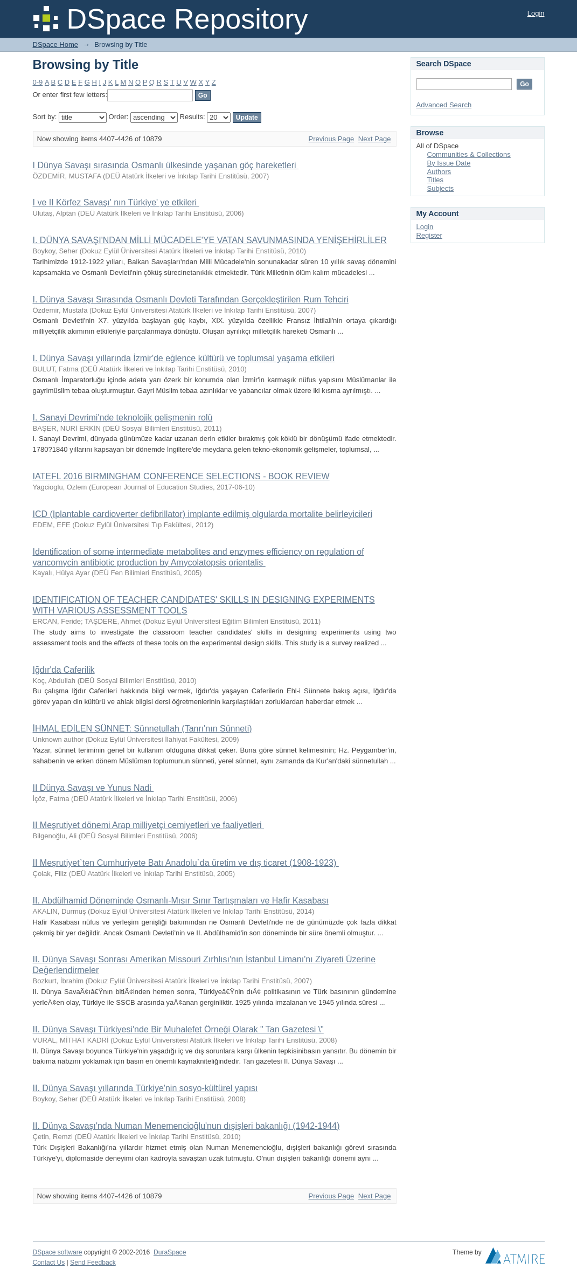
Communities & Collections (469, 154)
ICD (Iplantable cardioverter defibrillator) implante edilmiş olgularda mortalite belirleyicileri (202, 514)
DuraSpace (170, 1252)
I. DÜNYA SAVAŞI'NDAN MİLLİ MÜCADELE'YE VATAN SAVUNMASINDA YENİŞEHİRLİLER (210, 240)
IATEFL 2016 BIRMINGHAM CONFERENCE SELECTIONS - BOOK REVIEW (181, 476)
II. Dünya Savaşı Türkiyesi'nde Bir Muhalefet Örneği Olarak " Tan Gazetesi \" (178, 1029)
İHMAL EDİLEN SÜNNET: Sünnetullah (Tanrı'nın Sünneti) (142, 728)
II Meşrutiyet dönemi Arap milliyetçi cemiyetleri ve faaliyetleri (148, 825)
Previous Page (331, 139)
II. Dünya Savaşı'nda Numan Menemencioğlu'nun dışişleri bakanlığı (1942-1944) (186, 1125)
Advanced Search (444, 105)
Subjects (440, 188)
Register (429, 235)
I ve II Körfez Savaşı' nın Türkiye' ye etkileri (116, 202)
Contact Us (49, 1262)
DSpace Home (56, 44)
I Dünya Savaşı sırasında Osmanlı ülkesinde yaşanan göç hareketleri (166, 165)
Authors (439, 172)
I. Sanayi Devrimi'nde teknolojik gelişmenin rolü (123, 417)
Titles (435, 180)
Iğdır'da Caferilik (64, 669)
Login (536, 13)
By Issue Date (449, 163)
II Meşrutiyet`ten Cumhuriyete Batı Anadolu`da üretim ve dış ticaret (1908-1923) (186, 862)
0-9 (38, 82)
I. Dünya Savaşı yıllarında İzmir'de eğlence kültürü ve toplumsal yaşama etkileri (184, 358)
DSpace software (57, 1252)
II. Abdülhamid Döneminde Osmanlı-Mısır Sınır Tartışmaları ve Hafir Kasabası (181, 900)
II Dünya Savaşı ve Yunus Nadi (93, 787)
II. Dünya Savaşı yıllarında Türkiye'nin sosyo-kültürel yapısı (145, 1088)
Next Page (374, 139)
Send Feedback (93, 1262)
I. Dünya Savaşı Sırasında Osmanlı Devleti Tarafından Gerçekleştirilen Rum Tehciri (191, 299)
